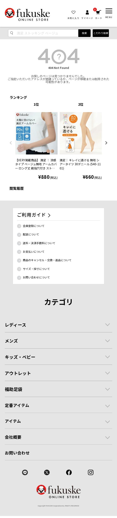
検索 (84, 33)
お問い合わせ (17, 453)
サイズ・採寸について (36, 269)
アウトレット (18, 373)
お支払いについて (33, 251)
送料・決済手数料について (39, 243)
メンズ (11, 341)
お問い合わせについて (36, 277)
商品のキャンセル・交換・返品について (47, 260)
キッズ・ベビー (20, 357)
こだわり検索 (100, 33)
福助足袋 (13, 389)
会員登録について (33, 226)
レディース (15, 325)
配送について (31, 234)
